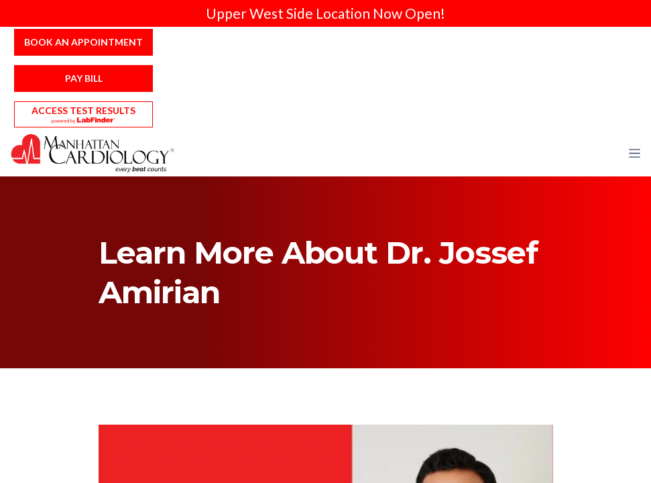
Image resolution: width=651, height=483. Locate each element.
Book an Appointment (83, 42)
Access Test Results (83, 110)
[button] (635, 153)
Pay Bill (84, 78)
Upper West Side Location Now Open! (325, 13)
